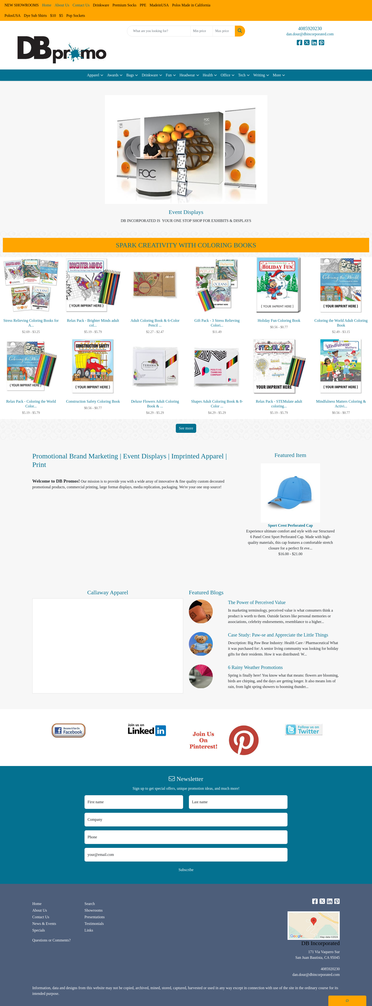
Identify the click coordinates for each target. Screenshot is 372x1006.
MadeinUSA (159, 5)
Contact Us (40, 917)
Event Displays (186, 212)
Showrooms (93, 910)
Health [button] (208, 75)
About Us (39, 910)
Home (37, 904)
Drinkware (101, 5)
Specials (38, 930)
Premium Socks (124, 5)
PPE (143, 5)
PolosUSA (13, 16)
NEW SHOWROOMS (22, 5)
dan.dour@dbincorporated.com (310, 34)
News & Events (44, 924)
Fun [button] (169, 75)
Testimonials (94, 924)
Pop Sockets (75, 16)
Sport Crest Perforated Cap (290, 525)
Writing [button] (259, 75)
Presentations (94, 917)
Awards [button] (112, 75)
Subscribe (185, 870)
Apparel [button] (93, 75)
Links (88, 930)
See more (186, 428)
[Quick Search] (159, 31)
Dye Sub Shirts (35, 16)
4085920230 (310, 28)
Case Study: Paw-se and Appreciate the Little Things (278, 634)
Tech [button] (242, 75)
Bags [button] (130, 75)
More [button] (277, 75)
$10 (53, 16)
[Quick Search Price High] (224, 31)
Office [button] (225, 75)
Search (89, 904)
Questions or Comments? (51, 940)
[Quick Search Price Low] (201, 31)
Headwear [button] (187, 75)
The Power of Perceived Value (257, 602)
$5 (61, 16)
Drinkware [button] (150, 75)
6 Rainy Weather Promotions (255, 667)
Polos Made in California (191, 5)
